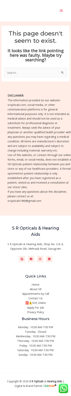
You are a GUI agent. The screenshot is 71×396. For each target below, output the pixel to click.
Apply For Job (35, 307)
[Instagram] (40, 259)
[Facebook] (31, 259)
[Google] (22, 259)
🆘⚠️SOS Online (35, 303)
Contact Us (35, 298)
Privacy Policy (35, 312)
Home (35, 284)
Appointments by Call (35, 293)
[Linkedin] (49, 259)
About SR (35, 289)
